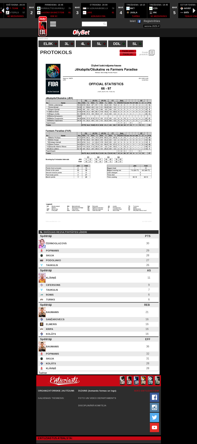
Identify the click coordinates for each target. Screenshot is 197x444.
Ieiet (133, 21)
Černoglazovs (56, 243)
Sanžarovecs (54, 319)
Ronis (49, 294)
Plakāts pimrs (128, 51)
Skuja (49, 255)
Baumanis (52, 312)
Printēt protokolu (144, 53)
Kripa (49, 329)
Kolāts (50, 334)
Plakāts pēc (128, 54)
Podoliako (53, 260)
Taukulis (51, 265)
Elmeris (51, 324)
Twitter (42, 373)
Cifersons (52, 285)
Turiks (50, 299)
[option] (15, 10)
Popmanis (52, 250)
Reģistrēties (152, 21)
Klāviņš (50, 277)
